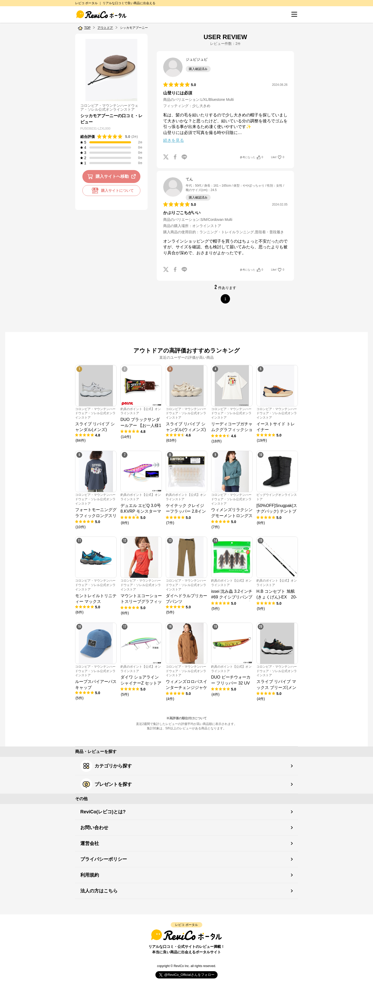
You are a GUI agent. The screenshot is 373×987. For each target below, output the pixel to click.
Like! (277, 157)
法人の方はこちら (99, 890)
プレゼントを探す (106, 784)
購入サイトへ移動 (113, 176)
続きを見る (173, 140)
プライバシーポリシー (103, 859)
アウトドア (105, 28)
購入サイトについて (111, 190)
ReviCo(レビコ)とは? (103, 811)
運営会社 (89, 843)
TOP (87, 28)
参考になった (251, 157)
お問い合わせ (94, 827)
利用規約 (89, 875)
